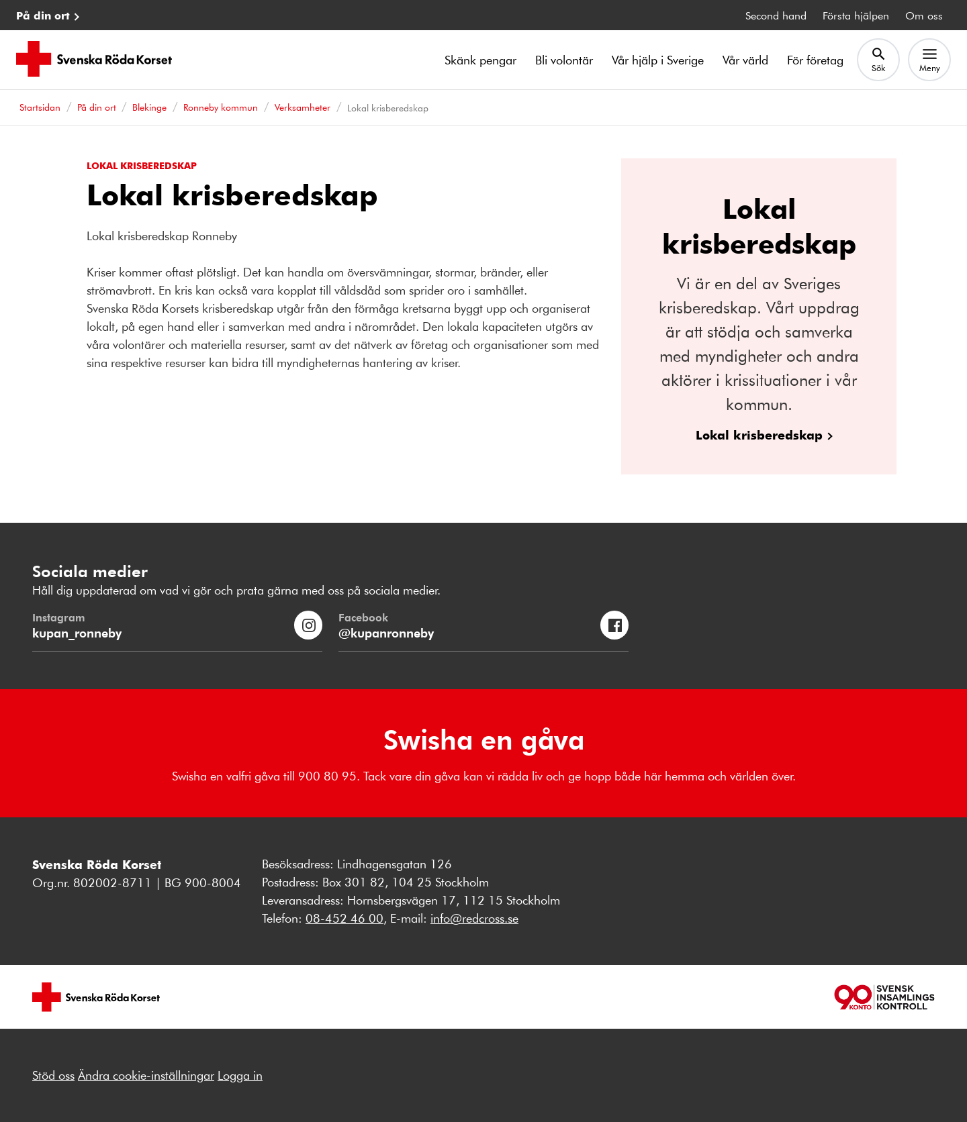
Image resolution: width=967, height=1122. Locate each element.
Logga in (240, 1075)
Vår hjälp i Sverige (658, 60)
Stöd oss (53, 1075)
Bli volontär (564, 60)
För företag (815, 60)
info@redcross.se (474, 918)
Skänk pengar (480, 60)
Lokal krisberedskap (759, 434)
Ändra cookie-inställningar (146, 1075)
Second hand (776, 15)
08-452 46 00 (344, 918)
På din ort (43, 15)
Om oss (924, 15)
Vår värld (745, 60)
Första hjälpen (856, 15)
